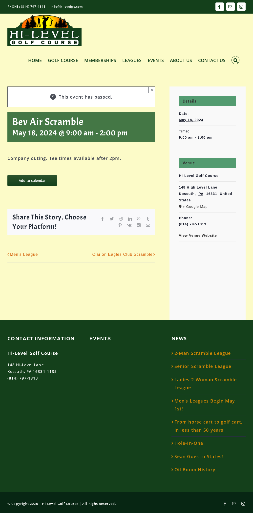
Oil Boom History (195, 469)
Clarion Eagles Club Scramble (122, 255)
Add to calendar (32, 180)
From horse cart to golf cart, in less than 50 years (208, 426)
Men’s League (24, 255)
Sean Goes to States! (198, 456)
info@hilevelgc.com (67, 6)
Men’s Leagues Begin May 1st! (204, 405)
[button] (235, 59)
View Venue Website (198, 235)
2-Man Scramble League (202, 353)
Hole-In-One (188, 443)
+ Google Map (195, 207)
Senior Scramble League (202, 366)
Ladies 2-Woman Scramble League (205, 383)
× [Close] (152, 90)
